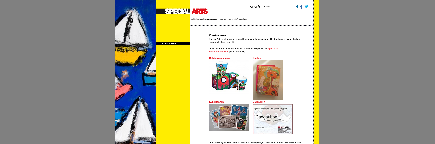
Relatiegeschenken (219, 58)
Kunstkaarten (216, 102)
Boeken (257, 58)
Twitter (306, 6)
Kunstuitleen (169, 43)
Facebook (301, 6)
